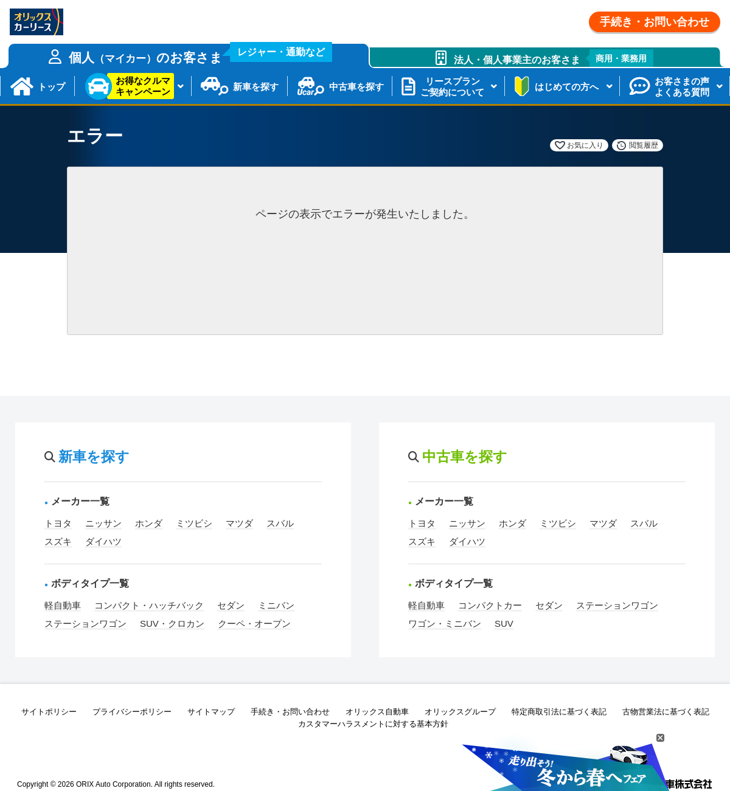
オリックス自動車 (377, 711)
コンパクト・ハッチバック (149, 605)
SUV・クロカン (172, 623)
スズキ (58, 541)
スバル (280, 523)
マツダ (239, 523)
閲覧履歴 (643, 145)
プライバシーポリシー (132, 711)
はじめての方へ (567, 86)
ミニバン (276, 605)
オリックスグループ (460, 711)
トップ (51, 86)
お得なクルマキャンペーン (143, 86)
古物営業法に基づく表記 (665, 711)
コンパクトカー (490, 605)
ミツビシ (194, 523)
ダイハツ (103, 541)
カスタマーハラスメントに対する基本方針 (373, 723)
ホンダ (148, 523)
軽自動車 (62, 605)
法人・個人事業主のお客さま (554, 58)
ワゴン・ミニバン (444, 623)
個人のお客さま (201, 54)
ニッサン (103, 523)
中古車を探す (356, 86)
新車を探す (256, 86)
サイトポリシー (49, 711)
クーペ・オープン (254, 623)
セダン (231, 605)
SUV (504, 623)
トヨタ (58, 523)
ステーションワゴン (85, 623)
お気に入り (585, 145)
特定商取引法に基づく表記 (559, 711)
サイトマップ (211, 711)
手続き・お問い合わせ (654, 22)
